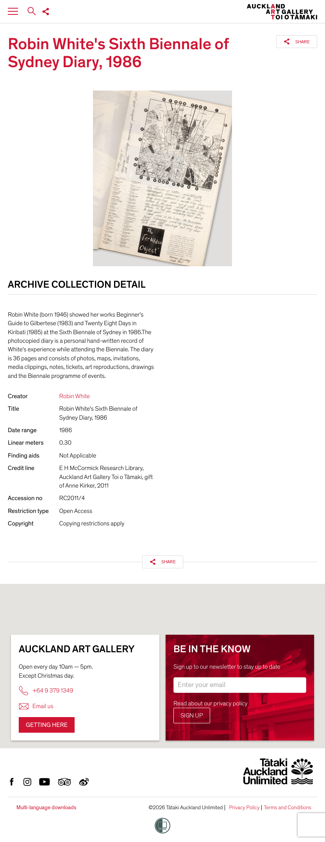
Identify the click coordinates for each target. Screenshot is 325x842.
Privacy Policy (244, 807)
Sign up (191, 715)
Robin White (74, 396)
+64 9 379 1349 (46, 691)
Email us (36, 706)
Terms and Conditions (287, 807)
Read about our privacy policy (210, 703)
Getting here (47, 725)
